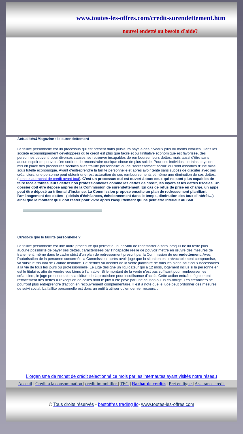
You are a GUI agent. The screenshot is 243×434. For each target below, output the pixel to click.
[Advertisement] (81, 77)
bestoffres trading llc (118, 404)
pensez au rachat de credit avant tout (48, 179)
